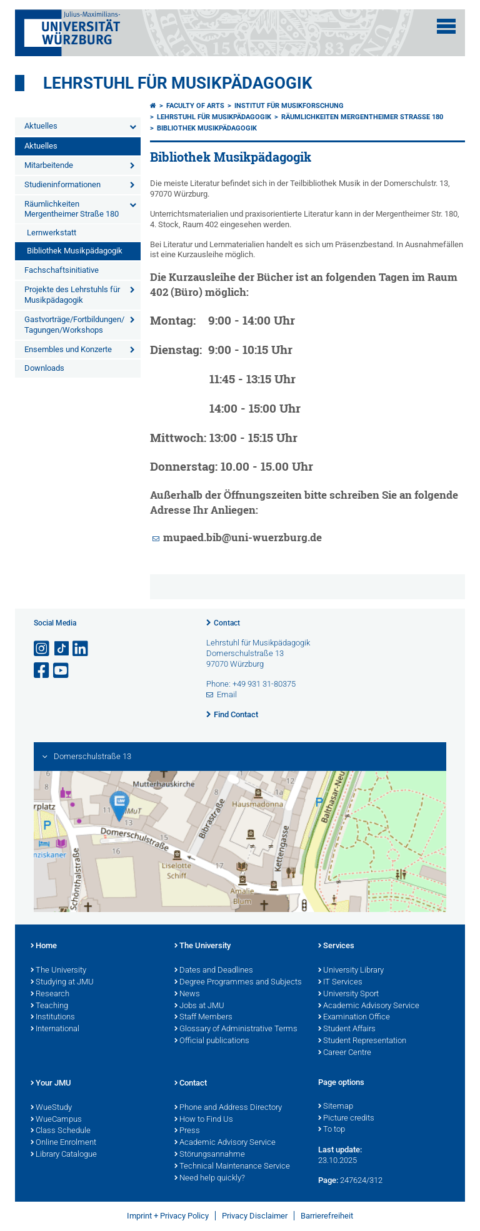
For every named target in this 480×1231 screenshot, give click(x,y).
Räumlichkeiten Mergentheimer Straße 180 (71, 209)
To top (331, 1129)
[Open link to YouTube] (62, 671)
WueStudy (51, 1108)
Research (50, 994)
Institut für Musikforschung (289, 106)
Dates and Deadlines (213, 970)
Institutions (53, 1017)
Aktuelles (41, 125)
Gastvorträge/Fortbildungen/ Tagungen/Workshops (74, 325)
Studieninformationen (62, 184)
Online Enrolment (63, 1143)
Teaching (49, 1006)
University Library (351, 970)
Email (227, 694)
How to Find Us (203, 1120)
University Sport (348, 994)
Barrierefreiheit (327, 1215)
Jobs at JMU (199, 1006)
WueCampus (56, 1120)
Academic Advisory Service (368, 1006)
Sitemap (335, 1106)
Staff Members (203, 1017)
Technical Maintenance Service (232, 1166)
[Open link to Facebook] (42, 671)
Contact (227, 623)
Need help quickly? (209, 1178)
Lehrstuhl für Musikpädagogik (177, 83)
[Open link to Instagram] (42, 649)
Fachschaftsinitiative (61, 270)
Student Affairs (347, 1029)
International (55, 1029)
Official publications (211, 1041)
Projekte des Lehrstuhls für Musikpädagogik (72, 295)
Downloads (44, 368)
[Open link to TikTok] (62, 649)
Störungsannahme (209, 1154)
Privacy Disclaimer (255, 1215)
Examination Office (354, 1017)
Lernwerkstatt (51, 232)
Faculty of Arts (195, 106)
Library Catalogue (64, 1154)
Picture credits (346, 1118)
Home (44, 946)
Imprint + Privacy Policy (168, 1215)
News (187, 994)
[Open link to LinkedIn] (81, 649)
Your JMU (51, 1083)
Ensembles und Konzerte (68, 349)
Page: (328, 1180)
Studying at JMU (62, 982)
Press (187, 1131)
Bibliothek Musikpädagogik (74, 250)
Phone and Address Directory (228, 1108)
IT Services (340, 982)
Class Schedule (61, 1131)
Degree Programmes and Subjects (238, 982)
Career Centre (344, 1053)
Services (336, 946)
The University (58, 970)
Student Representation (362, 1041)
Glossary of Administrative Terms (236, 1029)
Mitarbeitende (48, 165)
